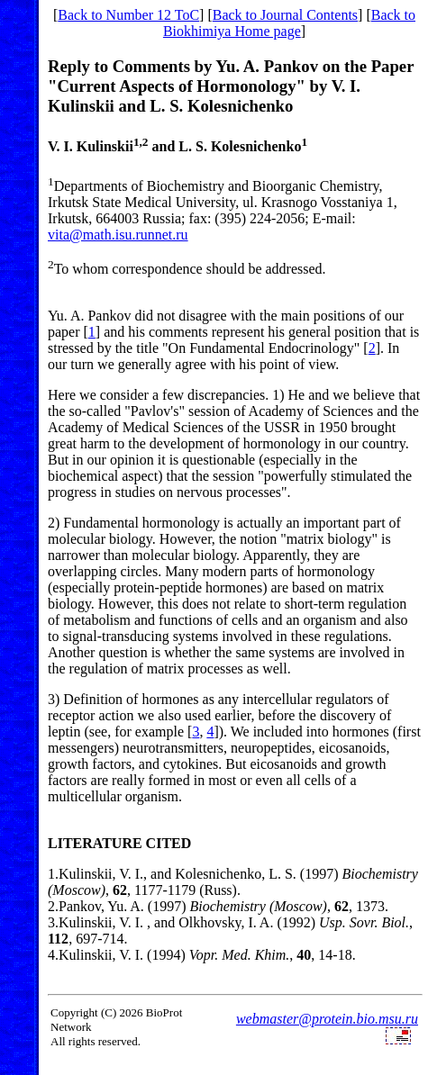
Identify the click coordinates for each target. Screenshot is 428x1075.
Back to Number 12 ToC (128, 15)
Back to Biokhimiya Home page (289, 23)
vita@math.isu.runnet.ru (118, 234)
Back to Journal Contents (285, 15)
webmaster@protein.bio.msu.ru (327, 1018)
